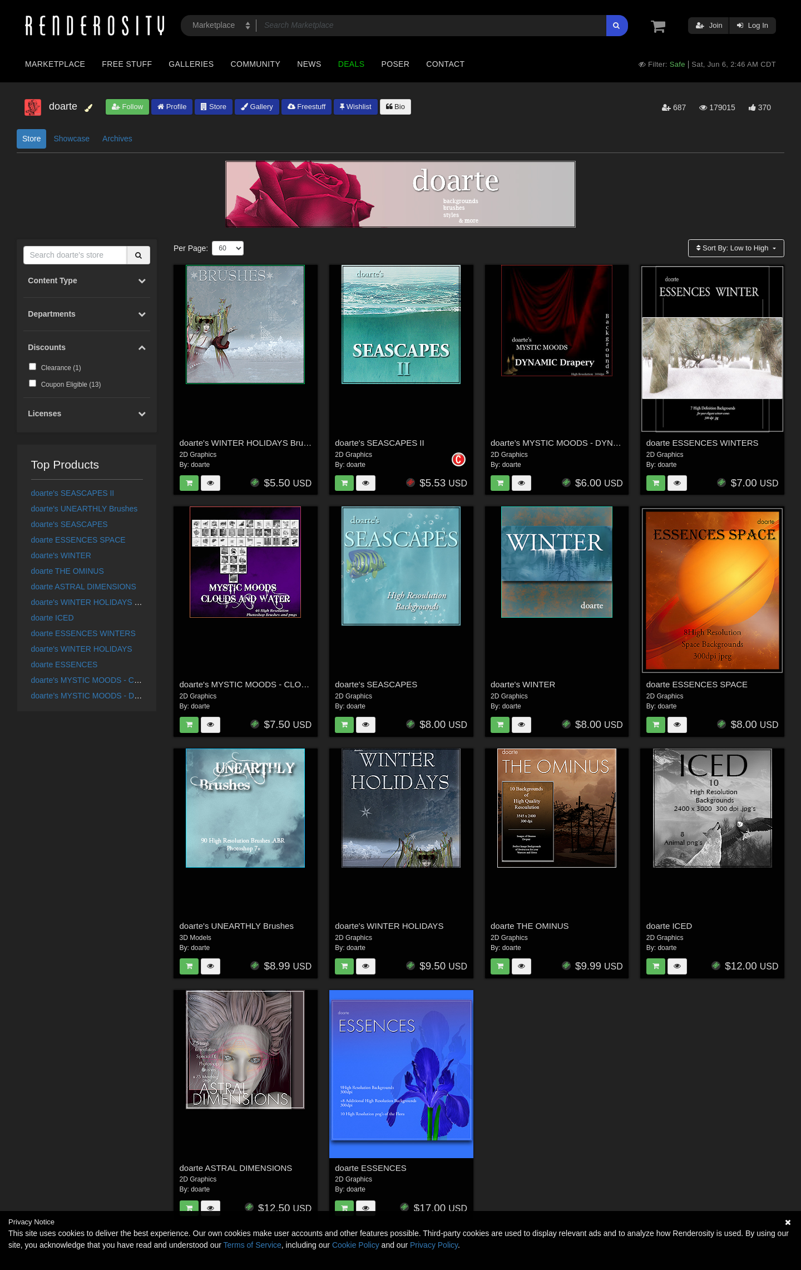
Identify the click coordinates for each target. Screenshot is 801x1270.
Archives (117, 138)
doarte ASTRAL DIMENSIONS (83, 586)
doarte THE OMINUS (67, 571)
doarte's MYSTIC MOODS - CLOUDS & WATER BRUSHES (134, 680)
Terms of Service (252, 1245)
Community (256, 64)
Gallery (257, 106)
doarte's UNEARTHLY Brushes (84, 508)
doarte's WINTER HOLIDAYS (81, 648)
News (309, 64)
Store (213, 106)
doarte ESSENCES (64, 664)
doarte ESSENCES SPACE (78, 539)
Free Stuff (127, 64)
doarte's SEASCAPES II (73, 493)
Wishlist (355, 106)
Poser (395, 64)
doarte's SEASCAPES (69, 524)
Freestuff (307, 106)
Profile (171, 106)
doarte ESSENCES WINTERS (83, 633)
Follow (127, 106)
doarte (200, 465)
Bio (395, 106)
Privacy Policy (434, 1245)
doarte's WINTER (61, 555)
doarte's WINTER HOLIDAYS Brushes (97, 602)
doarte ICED (52, 617)
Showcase (71, 138)
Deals (351, 64)
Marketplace (55, 64)
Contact (445, 64)
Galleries (191, 64)
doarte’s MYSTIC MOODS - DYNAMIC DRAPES (115, 695)
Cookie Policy (355, 1245)
